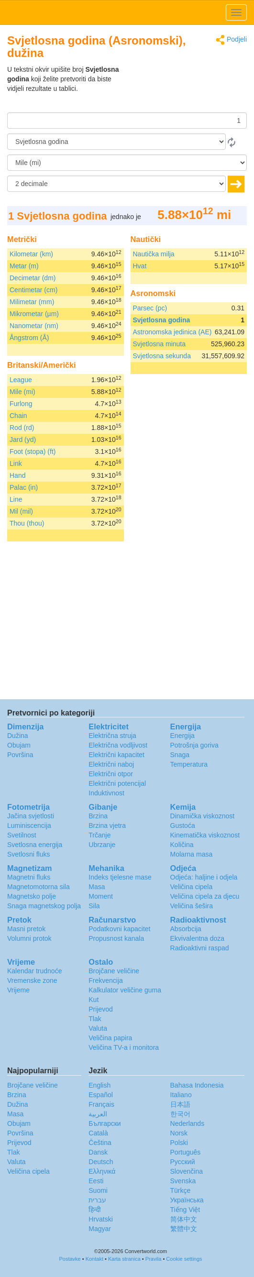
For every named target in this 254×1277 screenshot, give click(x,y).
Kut (93, 999)
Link (16, 463)
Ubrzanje (101, 844)
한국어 (180, 1114)
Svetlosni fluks (28, 854)
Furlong (21, 403)
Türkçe (180, 1190)
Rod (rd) (22, 427)
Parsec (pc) (150, 308)
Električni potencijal (117, 783)
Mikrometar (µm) (34, 314)
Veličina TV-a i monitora (123, 1047)
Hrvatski (100, 1219)
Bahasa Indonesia (197, 1085)
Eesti (95, 1181)
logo (127, 12)
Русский (182, 1162)
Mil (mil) (21, 511)
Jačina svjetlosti (30, 816)
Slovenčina (186, 1171)
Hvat (140, 266)
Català (98, 1133)
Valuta (97, 1028)
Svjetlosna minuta (159, 344)
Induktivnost (106, 793)
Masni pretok (26, 929)
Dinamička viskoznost (202, 816)
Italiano (181, 1095)
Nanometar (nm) (34, 326)
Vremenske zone (32, 980)
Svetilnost (21, 835)
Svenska (183, 1181)
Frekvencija (105, 980)
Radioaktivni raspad (199, 948)
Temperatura (189, 764)
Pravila (153, 1259)
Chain (18, 415)
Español (100, 1095)
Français (101, 1104)
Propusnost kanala (116, 938)
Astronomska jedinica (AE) (172, 332)
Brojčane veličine (113, 971)
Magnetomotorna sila (38, 887)
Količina (182, 844)
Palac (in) (24, 487)
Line (16, 499)
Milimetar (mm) (32, 302)
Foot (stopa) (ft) (32, 451)
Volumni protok (29, 938)
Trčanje (99, 835)
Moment (100, 896)
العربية (97, 1114)
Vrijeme (18, 990)
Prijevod (100, 1009)
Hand (17, 475)
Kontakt (94, 1259)
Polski (179, 1142)
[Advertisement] (187, 88)
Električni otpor (110, 774)
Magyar (99, 1229)
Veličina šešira (191, 906)
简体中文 (183, 1219)
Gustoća (182, 825)
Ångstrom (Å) (29, 337)
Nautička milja (154, 254)
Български (104, 1123)
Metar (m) (24, 266)
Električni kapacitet (116, 755)
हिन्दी (94, 1209)
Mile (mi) (22, 392)
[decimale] (116, 184)
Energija (182, 735)
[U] (127, 162)
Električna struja (112, 735)
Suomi (98, 1190)
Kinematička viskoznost (205, 835)
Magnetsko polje (31, 896)
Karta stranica (124, 1259)
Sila (93, 906)
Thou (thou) (27, 523)
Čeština (99, 1142)
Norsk (179, 1133)
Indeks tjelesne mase (120, 877)
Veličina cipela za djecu (205, 896)
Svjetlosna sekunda (162, 356)
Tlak (94, 1019)
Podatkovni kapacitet (119, 929)
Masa (96, 887)
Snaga (179, 755)
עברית (97, 1200)
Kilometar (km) (31, 254)
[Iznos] (127, 120)
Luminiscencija (29, 825)
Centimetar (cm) (33, 290)
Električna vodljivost (117, 745)
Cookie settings (184, 1259)
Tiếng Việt (185, 1209)
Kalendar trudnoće (34, 971)
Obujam (19, 745)
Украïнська (187, 1200)
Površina (20, 755)
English (99, 1085)
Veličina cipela (191, 887)
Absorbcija (185, 929)
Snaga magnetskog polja (44, 906)
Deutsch (100, 1162)
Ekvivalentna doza (197, 938)
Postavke (69, 1259)
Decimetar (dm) (32, 278)
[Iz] (116, 141)
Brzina (98, 816)
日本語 (180, 1104)
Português (185, 1152)
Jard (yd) (23, 439)
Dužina (17, 735)
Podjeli (231, 40)
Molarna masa (191, 854)
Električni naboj (111, 764)
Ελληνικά (101, 1171)
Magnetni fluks (28, 877)
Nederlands (187, 1123)
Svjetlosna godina (161, 320)
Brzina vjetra (107, 825)
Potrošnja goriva (194, 745)
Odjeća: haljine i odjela (204, 877)
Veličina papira (110, 1038)
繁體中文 (183, 1229)
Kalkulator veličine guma (124, 990)
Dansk (98, 1152)
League (21, 380)
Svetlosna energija (34, 844)
